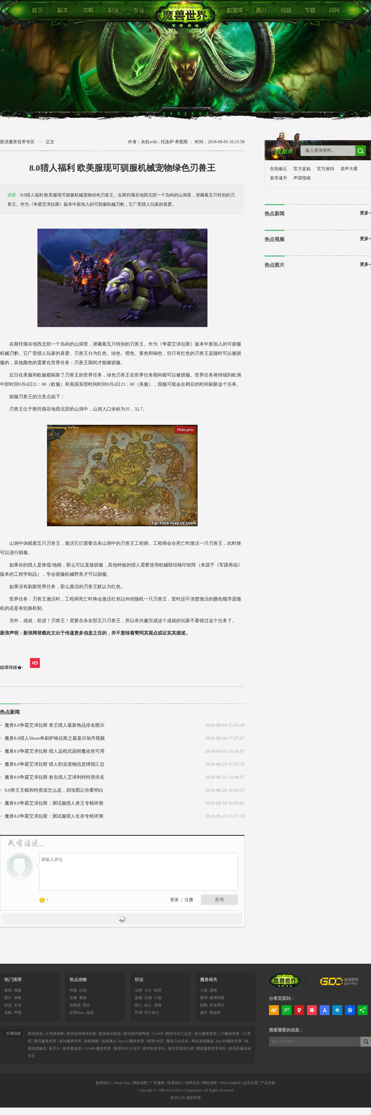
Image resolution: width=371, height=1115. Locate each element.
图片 (8, 998)
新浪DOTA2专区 (127, 1048)
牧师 (157, 990)
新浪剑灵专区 (154, 1048)
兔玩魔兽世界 (70, 1041)
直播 (73, 998)
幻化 (83, 990)
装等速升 (278, 178)
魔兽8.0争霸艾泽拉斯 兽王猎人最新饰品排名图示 (54, 725)
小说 (203, 990)
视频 (17, 990)
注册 (189, 900)
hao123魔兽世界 (131, 1041)
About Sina (121, 1083)
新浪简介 (103, 1083)
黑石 (86, 1005)
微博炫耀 (217, 998)
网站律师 (209, 1083)
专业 (17, 1005)
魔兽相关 (208, 979)
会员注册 (250, 1083)
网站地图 (140, 1083)
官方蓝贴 (302, 168)
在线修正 (278, 168)
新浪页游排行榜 (181, 1048)
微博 (203, 998)
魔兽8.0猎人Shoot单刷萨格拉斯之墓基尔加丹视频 (55, 738)
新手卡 (54, 1048)
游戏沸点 (108, 1041)
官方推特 (325, 168)
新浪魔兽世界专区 (17, 142)
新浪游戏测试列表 (81, 1033)
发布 (219, 899)
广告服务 (157, 1083)
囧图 (203, 1005)
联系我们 (174, 1083)
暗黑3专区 (155, 1041)
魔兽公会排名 (177, 1041)
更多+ (365, 213)
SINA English (230, 1083)
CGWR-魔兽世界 (98, 1048)
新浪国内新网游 (137, 1033)
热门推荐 (13, 979)
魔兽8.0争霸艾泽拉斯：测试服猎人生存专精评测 (54, 816)
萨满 (138, 1012)
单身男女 (217, 1005)
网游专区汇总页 (179, 1033)
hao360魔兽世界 (229, 1041)
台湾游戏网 (54, 1033)
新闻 (8, 990)
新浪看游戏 (72, 1048)
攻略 (17, 998)
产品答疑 (268, 1083)
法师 (138, 990)
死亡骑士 (151, 1012)
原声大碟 (349, 168)
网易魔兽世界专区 (211, 1048)
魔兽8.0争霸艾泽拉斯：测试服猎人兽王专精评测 (54, 803)
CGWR (157, 1033)
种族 (73, 990)
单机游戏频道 (202, 1041)
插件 (203, 1012)
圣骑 (157, 1005)
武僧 (148, 998)
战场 (90, 1012)
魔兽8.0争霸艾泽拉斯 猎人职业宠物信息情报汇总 (54, 764)
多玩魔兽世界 (205, 1033)
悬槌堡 (75, 1005)
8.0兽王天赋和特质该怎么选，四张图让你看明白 (54, 790)
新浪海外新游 (110, 1033)
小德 (157, 998)
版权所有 (193, 1098)
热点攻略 (78, 979)
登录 (174, 900)
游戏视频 (91, 1041)
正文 (50, 142)
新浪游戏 (35, 1033)
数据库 (215, 1012)
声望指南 (302, 178)
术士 (148, 990)
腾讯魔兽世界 (45, 1041)
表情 (46, 901)
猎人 (138, 1005)
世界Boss (77, 1012)
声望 (17, 1012)
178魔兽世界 (229, 1033)
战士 (148, 1005)
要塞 (83, 998)
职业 (8, 1005)
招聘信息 (192, 1083)
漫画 (213, 990)
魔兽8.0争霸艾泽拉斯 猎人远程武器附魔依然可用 (54, 751)
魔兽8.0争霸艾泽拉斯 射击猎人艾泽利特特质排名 (54, 777)
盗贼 (138, 998)
